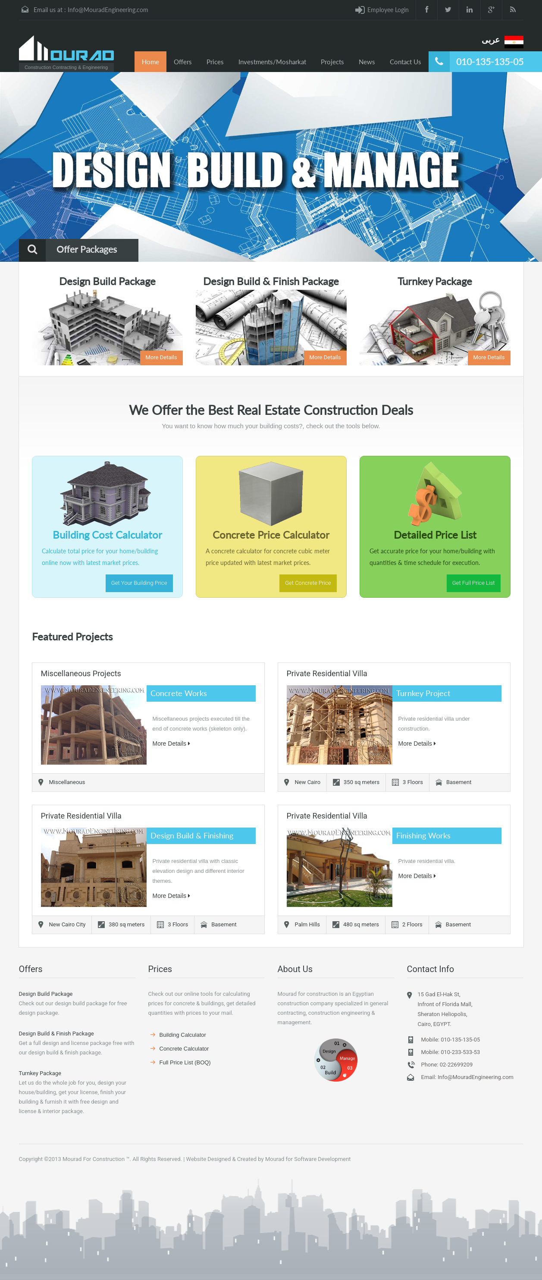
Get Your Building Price (139, 583)
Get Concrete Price (308, 583)
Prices (215, 62)
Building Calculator (183, 1035)
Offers (183, 62)
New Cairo (308, 782)
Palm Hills (307, 924)
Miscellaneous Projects (81, 673)
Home (150, 62)
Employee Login (388, 9)
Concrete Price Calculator (271, 534)
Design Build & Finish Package (56, 1033)
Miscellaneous (67, 782)
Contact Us (405, 62)
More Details (161, 357)
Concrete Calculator (184, 1048)
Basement (459, 782)
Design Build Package (46, 994)
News (367, 62)
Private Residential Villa (327, 673)
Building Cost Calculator (107, 534)
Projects (332, 62)
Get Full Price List (473, 583)
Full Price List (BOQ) (185, 1062)
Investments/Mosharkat (272, 62)
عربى (491, 39)
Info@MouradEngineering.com (108, 9)
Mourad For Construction (94, 1159)
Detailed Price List (435, 534)
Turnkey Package (40, 1073)
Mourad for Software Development (308, 1159)
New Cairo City (67, 924)
